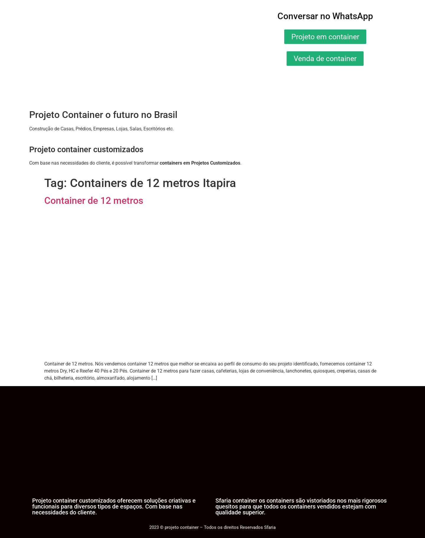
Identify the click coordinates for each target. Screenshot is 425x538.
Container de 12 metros (93, 200)
